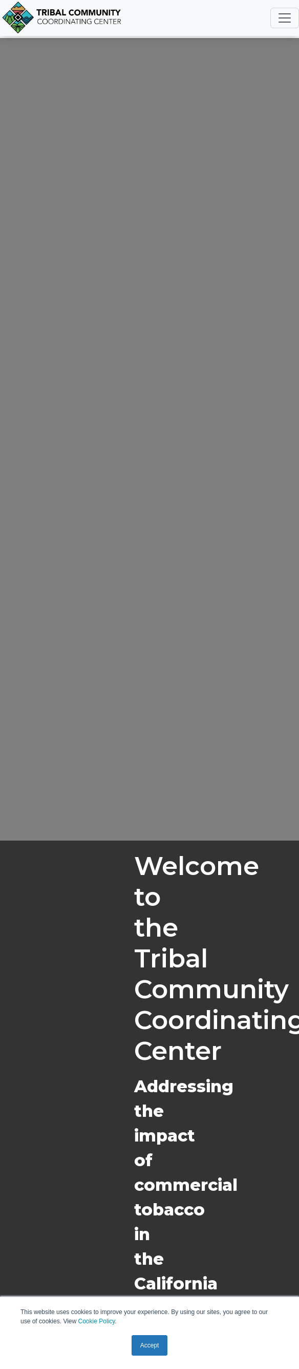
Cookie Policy (96, 1321)
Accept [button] (149, 1345)
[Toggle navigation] (284, 18)
